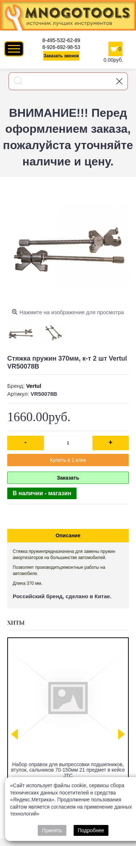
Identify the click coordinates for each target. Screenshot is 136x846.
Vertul (33, 386)
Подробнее (91, 830)
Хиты (16, 622)
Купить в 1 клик (68, 460)
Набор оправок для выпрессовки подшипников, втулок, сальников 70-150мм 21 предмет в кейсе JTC (68, 770)
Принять (52, 830)
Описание (68, 535)
